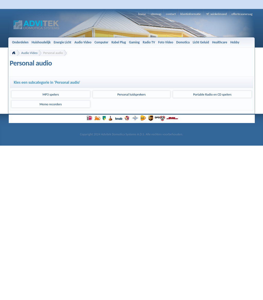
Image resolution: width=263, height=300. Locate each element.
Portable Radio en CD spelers (212, 94)
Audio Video (29, 53)
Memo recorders (51, 104)
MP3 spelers (51, 94)
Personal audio (53, 53)
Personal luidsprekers (131, 94)
